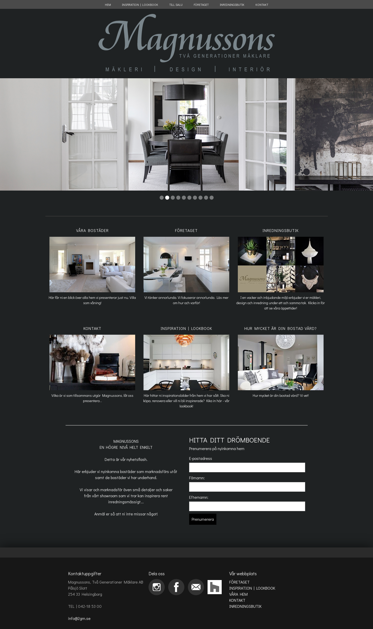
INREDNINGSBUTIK (232, 5)
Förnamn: (197, 477)
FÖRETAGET (201, 5)
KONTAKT (261, 5)
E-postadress (200, 458)
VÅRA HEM (238, 594)
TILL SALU (176, 5)
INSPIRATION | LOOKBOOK (140, 5)
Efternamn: (198, 497)
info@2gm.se (79, 618)
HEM (108, 5)
